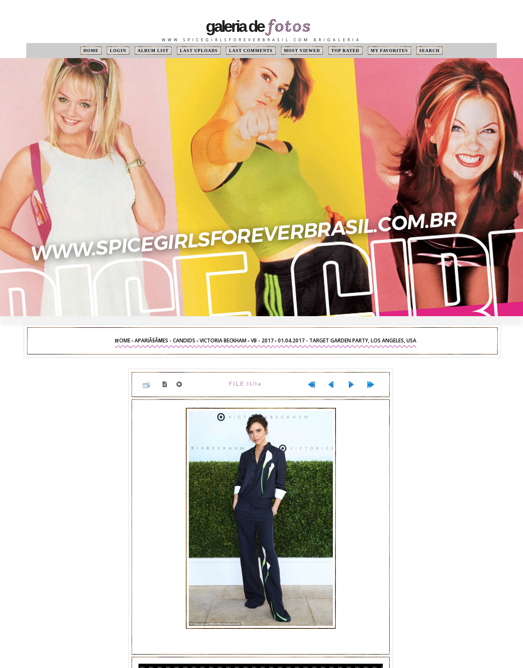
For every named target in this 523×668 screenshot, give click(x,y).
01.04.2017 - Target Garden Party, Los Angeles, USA (347, 340)
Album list (153, 50)
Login (118, 50)
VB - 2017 (262, 340)
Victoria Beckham (223, 340)
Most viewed (302, 50)
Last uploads (199, 50)
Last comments (250, 50)
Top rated (345, 50)
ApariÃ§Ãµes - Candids (165, 340)
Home (91, 50)
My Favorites (389, 50)
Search (429, 50)
